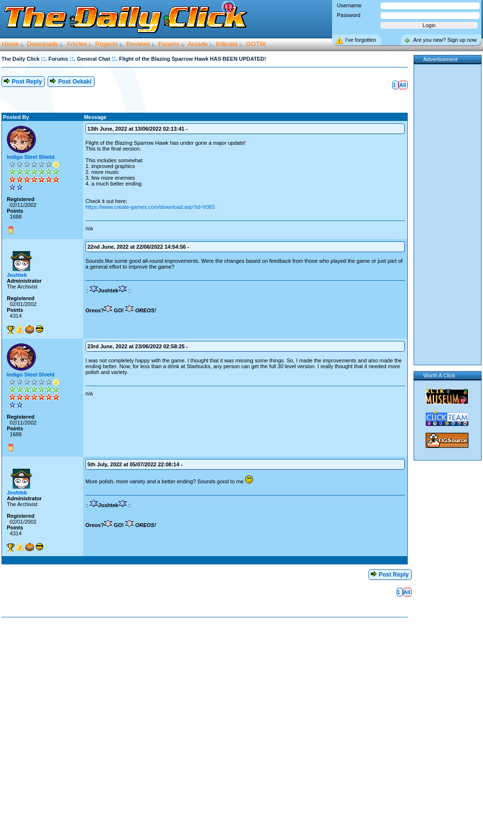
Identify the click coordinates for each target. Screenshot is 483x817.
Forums (169, 44)
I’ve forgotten (360, 40)
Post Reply (22, 81)
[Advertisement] (91, 718)
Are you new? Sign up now (445, 40)
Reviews (138, 44)
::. (44, 58)
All (402, 85)
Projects (106, 44)
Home (10, 44)
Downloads (42, 44)
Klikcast (227, 44)
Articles (77, 44)
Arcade (198, 44)
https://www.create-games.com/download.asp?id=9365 (150, 207)
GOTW (256, 44)
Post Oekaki (70, 81)
